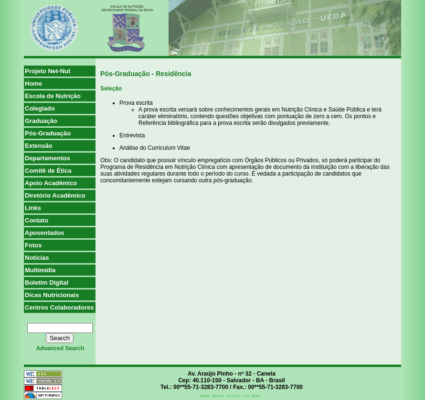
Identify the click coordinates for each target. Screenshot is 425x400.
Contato (36, 220)
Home (33, 83)
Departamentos (47, 158)
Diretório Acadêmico (55, 195)
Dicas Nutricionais (52, 295)
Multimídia (40, 270)
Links (33, 207)
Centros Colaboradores (59, 307)
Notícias (37, 257)
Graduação (41, 120)
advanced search (60, 348)
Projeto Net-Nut (47, 71)
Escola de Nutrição (53, 96)
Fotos (33, 245)
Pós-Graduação (48, 133)
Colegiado (40, 108)
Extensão (39, 145)
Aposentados (44, 232)
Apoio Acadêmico (51, 183)
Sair (246, 396)
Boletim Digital (46, 282)
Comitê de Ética (48, 170)
